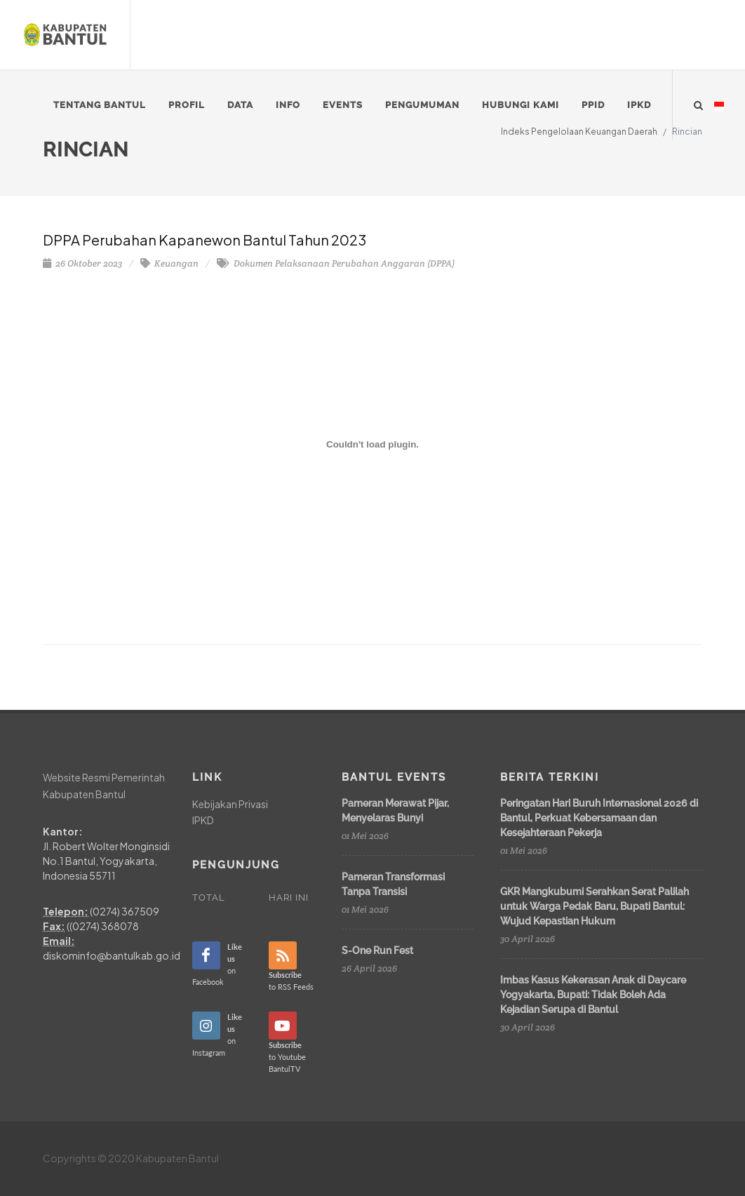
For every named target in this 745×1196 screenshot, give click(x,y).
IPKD (203, 820)
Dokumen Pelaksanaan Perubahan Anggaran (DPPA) (336, 263)
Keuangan (169, 263)
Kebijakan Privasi (230, 804)
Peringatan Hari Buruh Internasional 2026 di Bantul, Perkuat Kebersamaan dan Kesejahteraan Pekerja (599, 818)
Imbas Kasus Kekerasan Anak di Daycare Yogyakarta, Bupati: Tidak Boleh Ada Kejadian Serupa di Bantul (593, 994)
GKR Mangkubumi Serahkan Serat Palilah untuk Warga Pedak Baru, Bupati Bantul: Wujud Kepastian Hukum (594, 906)
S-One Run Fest (377, 950)
